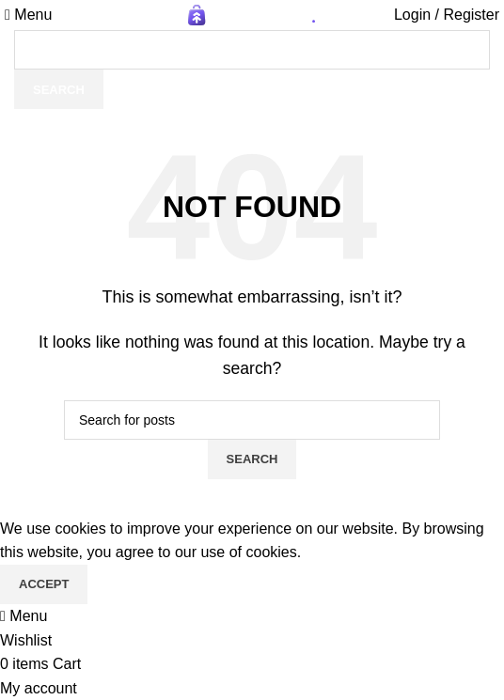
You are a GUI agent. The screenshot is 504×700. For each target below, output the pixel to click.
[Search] (252, 50)
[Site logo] (252, 14)
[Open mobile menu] (28, 15)
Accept (44, 584)
